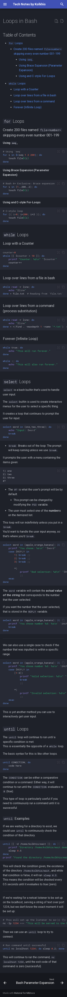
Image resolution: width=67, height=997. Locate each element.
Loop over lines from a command (34, 101)
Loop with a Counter (26, 89)
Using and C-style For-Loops (37, 76)
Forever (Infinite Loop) (27, 107)
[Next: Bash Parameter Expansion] (39, 982)
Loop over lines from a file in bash (35, 95)
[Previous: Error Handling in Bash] (5, 982)
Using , (26, 59)
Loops (15, 43)
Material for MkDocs (24, 993)
